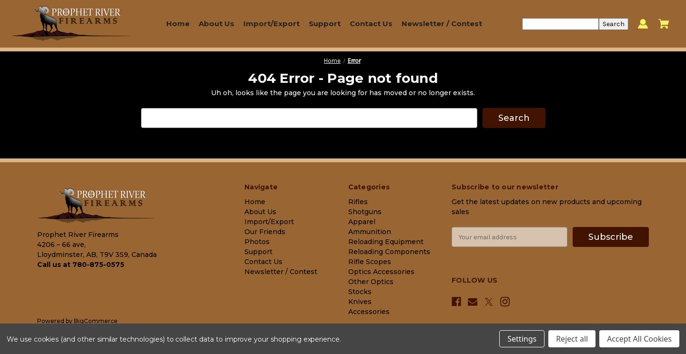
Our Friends (264, 231)
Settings (521, 339)
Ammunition (369, 231)
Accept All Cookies (639, 339)
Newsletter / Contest (442, 23)
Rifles (358, 201)
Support (325, 23)
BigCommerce (96, 320)
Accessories (369, 311)
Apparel (361, 221)
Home (178, 23)
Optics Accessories (381, 271)
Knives (360, 301)
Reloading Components (389, 251)
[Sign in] (643, 24)
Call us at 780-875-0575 (80, 264)
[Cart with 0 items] (663, 24)
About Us (216, 23)
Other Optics (370, 281)
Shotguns (365, 211)
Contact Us (371, 23)
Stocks (360, 291)
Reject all (572, 339)
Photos (257, 241)
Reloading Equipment (386, 241)
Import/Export (271, 23)
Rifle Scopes (369, 261)
